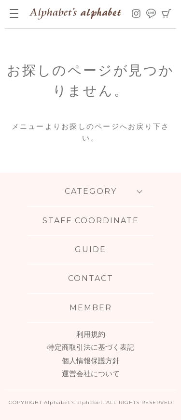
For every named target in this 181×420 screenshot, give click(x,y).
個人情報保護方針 (91, 360)
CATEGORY (91, 191)
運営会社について (91, 373)
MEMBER (91, 307)
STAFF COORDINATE (90, 220)
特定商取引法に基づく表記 (90, 347)
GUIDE (90, 249)
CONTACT (90, 278)
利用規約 (90, 334)
